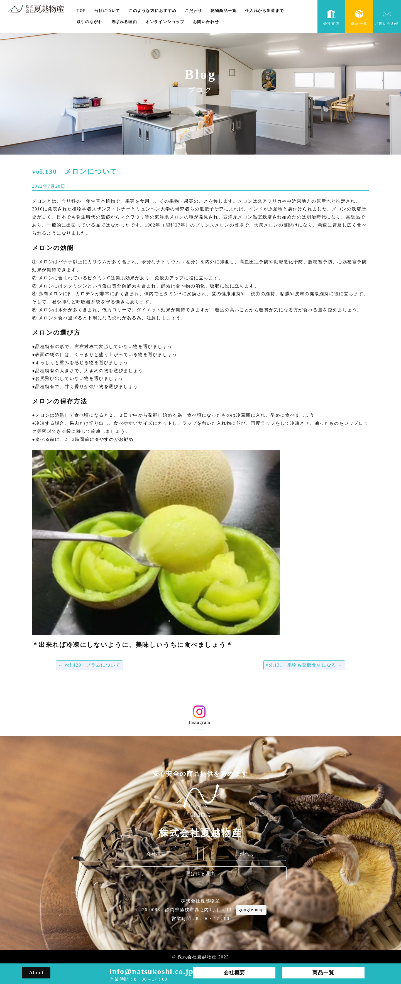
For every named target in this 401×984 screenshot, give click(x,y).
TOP (81, 11)
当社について (107, 11)
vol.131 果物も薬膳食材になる (304, 665)
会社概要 (156, 854)
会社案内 (331, 18)
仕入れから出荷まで (264, 11)
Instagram (200, 717)
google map (251, 909)
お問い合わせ (206, 22)
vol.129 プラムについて (89, 665)
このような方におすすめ (153, 11)
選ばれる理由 (124, 22)
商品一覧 (359, 18)
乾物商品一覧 (224, 11)
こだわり (193, 11)
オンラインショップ (164, 22)
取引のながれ (90, 22)
